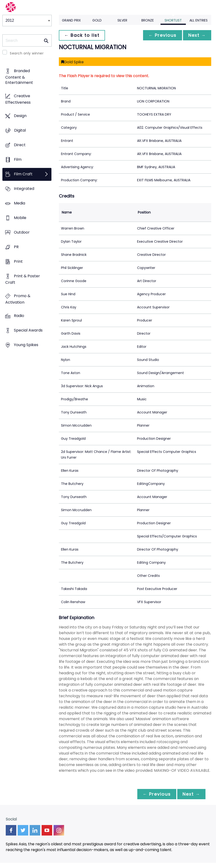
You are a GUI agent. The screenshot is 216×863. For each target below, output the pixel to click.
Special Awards (28, 330)
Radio (19, 316)
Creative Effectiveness (18, 99)
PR (16, 247)
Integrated (24, 189)
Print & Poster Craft (22, 279)
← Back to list (82, 35)
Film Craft (23, 174)
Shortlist (173, 20)
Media (19, 203)
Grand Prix (71, 20)
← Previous (161, 35)
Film (18, 159)
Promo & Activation (17, 299)
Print (18, 261)
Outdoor (22, 232)
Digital (20, 130)
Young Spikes (26, 345)
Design (20, 115)
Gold (97, 20)
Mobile (20, 218)
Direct (20, 145)
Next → (196, 35)
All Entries (198, 20)
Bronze (147, 20)
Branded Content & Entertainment (19, 76)
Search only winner (27, 53)
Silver (122, 20)
